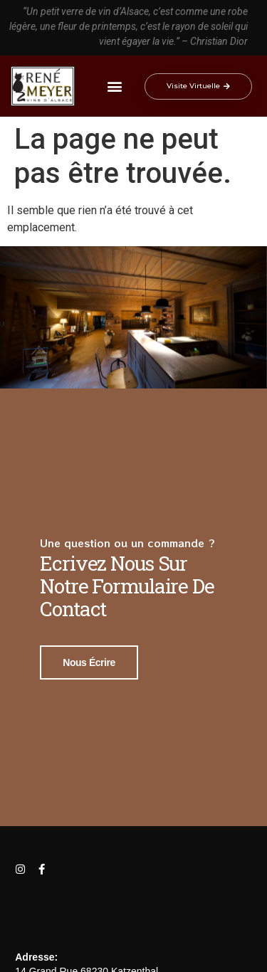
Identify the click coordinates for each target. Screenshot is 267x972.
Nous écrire (89, 660)
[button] (115, 86)
